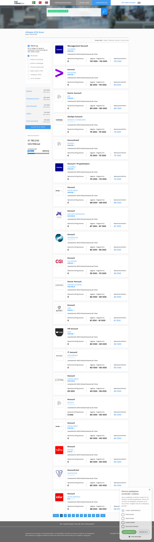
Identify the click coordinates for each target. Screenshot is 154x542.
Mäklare (29, 91)
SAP (68, 96)
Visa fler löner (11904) (38, 127)
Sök (104, 11)
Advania (70, 143)
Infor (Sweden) (73, 497)
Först (56, 515)
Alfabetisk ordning (113, 40)
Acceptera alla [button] (129, 532)
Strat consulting (32, 121)
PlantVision (72, 473)
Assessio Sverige (74, 284)
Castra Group (73, 379)
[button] (136, 537)
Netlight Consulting (76, 214)
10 (97, 515)
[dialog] (135, 513)
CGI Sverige (72, 261)
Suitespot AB (72, 237)
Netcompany (72, 355)
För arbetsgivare (128, 3)
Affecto (70, 402)
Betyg (105, 40)
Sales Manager (31, 106)
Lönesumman (125, 40)
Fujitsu (70, 449)
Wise (69, 332)
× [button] (149, 490)
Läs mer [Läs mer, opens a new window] (124, 506)
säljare (28, 113)
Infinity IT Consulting (76, 120)
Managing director (32, 98)
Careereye (19, 2)
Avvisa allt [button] (143, 532)
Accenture (71, 72)
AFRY (69, 308)
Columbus (71, 49)
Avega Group (72, 190)
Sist (103, 515)
